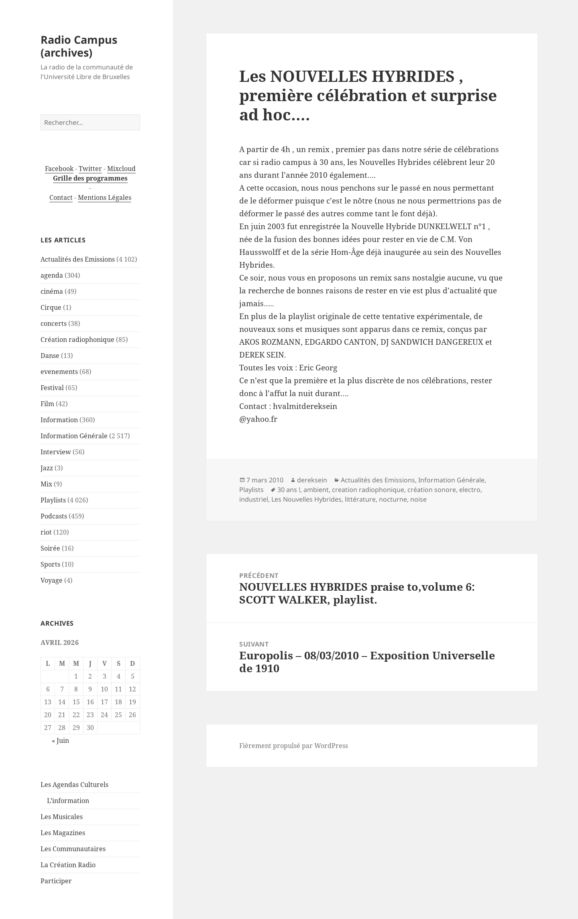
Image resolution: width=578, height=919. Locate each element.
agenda (52, 275)
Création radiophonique (77, 339)
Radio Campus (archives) (79, 46)
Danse (50, 355)
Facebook (59, 168)
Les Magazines (63, 832)
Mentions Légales (104, 197)
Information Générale (74, 435)
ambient (316, 489)
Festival (52, 387)
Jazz (47, 468)
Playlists (53, 500)
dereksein (312, 480)
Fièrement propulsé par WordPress (293, 745)
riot (46, 532)
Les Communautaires (73, 848)
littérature (360, 499)
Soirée (50, 548)
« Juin (60, 740)
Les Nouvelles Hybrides (306, 499)
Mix (46, 484)
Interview (56, 451)
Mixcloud (121, 168)
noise (418, 499)
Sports (50, 564)
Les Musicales (62, 816)
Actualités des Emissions (78, 259)
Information (59, 419)
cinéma (52, 291)
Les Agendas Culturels (74, 784)
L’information (68, 800)
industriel (253, 499)
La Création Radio (68, 864)
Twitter (90, 168)
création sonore (431, 489)
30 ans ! (288, 489)
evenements (59, 371)
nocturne (393, 499)
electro (469, 489)
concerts (54, 323)
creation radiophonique (368, 489)
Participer (56, 880)
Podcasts (54, 516)
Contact (61, 197)
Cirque (51, 307)
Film (47, 403)
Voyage (52, 580)
